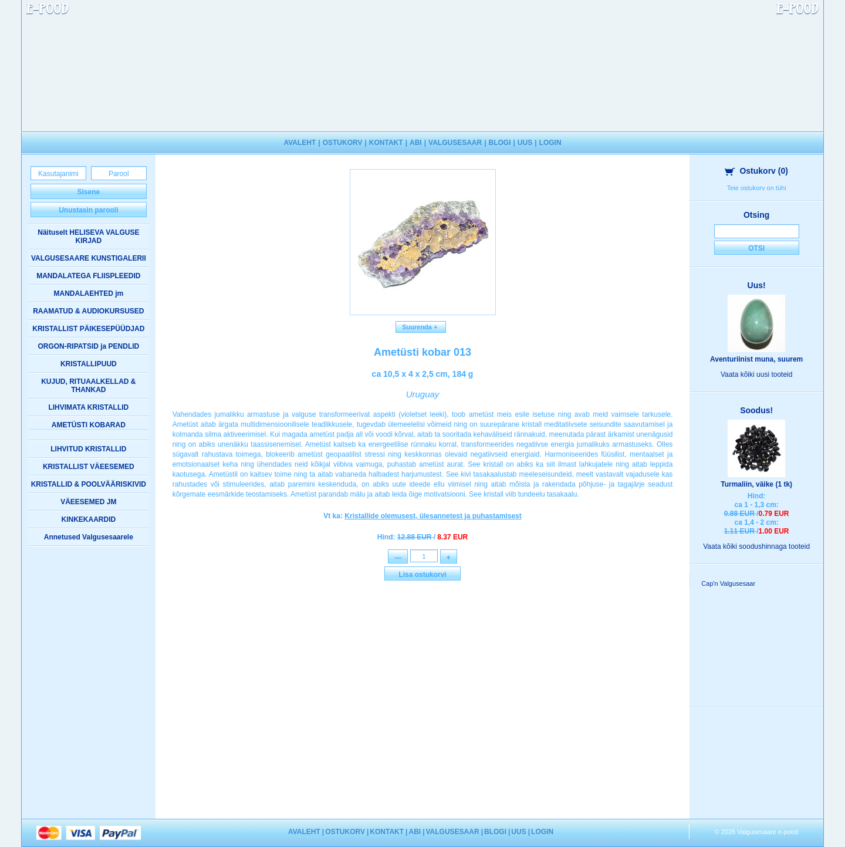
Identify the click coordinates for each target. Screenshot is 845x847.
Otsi (756, 248)
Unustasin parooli (88, 210)
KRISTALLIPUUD (88, 364)
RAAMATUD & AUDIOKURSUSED (88, 311)
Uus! (757, 285)
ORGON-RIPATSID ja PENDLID (88, 346)
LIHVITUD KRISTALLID (88, 449)
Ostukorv (756, 171)
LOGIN (550, 143)
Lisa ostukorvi (422, 576)
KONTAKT (386, 143)
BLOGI (500, 143)
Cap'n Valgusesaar (728, 583)
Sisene (88, 192)
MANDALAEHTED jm (88, 293)
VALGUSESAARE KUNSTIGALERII (88, 258)
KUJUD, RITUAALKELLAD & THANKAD (88, 385)
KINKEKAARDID (88, 519)
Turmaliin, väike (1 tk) (756, 484)
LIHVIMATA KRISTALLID (88, 407)
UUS (525, 143)
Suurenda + (420, 326)
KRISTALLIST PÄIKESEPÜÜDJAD (88, 329)
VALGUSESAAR (455, 143)
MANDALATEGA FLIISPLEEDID (88, 276)
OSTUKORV (343, 143)
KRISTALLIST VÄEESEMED (88, 467)
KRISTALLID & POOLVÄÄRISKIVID (88, 484)
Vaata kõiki (757, 374)
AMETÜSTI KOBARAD (89, 425)
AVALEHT (299, 143)
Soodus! (756, 410)
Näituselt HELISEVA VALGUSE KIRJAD (88, 236)
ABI (416, 143)
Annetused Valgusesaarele (88, 537)
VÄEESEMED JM (88, 502)
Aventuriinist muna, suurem (756, 359)
